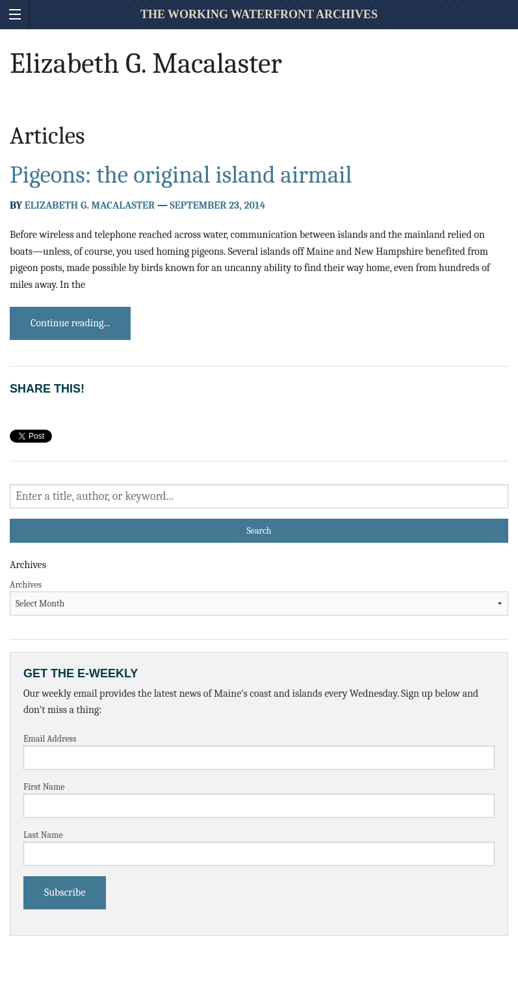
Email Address (50, 738)
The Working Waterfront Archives (259, 14)
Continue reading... (70, 323)
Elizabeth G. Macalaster (90, 205)
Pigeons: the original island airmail (181, 174)
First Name (44, 786)
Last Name (43, 834)
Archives (26, 584)
